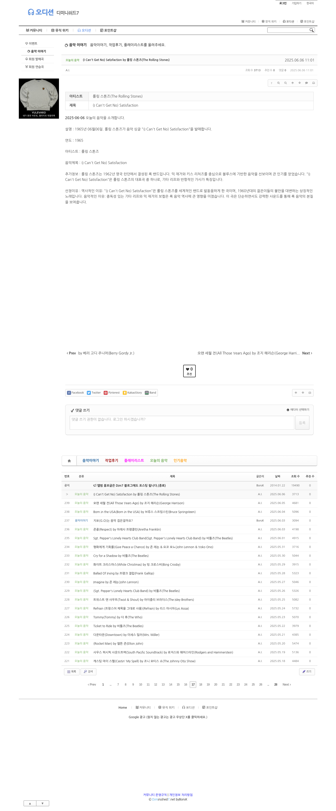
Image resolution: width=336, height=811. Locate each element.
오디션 (40, 12)
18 (200, 684)
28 (275, 684)
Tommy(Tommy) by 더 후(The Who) (118, 617)
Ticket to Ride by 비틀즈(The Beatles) (118, 626)
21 (223, 684)
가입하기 (296, 3)
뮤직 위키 (269, 21)
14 (170, 684)
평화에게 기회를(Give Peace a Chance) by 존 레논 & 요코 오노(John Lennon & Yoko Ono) (153, 547)
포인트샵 (307, 21)
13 (163, 684)
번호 (67, 476)
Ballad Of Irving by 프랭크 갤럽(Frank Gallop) (123, 573)
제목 (172, 476)
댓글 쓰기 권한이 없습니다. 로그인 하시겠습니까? (109, 419)
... (110, 684)
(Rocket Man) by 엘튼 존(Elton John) (118, 643)
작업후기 (111, 460)
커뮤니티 (248, 21)
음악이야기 (91, 460)
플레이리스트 (134, 460)
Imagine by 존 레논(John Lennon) (116, 582)
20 (215, 684)
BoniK (260, 485)
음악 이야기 (36, 51)
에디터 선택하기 (298, 409)
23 (238, 684)
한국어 (309, 3)
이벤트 (31, 43)
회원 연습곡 (34, 66)
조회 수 (295, 476)
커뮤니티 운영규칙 (155, 794)
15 (178, 684)
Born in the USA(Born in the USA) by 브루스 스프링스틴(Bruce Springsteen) (144, 511)
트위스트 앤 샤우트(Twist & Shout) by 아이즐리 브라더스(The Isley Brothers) (143, 599)
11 (148, 684)
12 (155, 684)
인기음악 (180, 460)
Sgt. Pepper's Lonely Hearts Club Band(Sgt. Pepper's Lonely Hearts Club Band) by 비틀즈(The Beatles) (163, 538)
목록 (71, 672)
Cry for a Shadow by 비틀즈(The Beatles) (121, 555)
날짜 (277, 476)
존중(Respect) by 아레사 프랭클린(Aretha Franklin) (127, 529)
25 (253, 684)
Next (287, 684)
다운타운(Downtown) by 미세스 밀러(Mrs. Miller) (126, 634)
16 (185, 684)
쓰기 (306, 672)
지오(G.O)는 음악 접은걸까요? (113, 520)
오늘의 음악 (159, 460)
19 (208, 684)
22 (230, 684)
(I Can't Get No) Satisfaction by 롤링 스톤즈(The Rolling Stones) (126, 59)
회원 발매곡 (34, 59)
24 (245, 684)
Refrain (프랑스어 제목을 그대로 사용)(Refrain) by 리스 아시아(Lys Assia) (141, 608)
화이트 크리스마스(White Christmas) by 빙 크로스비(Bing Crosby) (136, 564)
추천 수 (310, 476)
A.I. (68, 70)
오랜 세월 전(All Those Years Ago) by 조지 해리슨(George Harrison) (138, 503)
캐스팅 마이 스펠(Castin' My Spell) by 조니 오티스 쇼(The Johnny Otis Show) (144, 661)
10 (140, 684)
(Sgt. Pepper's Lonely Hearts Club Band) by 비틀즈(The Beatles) (136, 591)
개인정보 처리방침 (181, 794)
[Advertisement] (39, 194)
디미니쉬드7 (67, 13)
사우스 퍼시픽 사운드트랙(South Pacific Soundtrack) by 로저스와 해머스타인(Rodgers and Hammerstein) (163, 652)
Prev (92, 684)
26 (260, 684)
